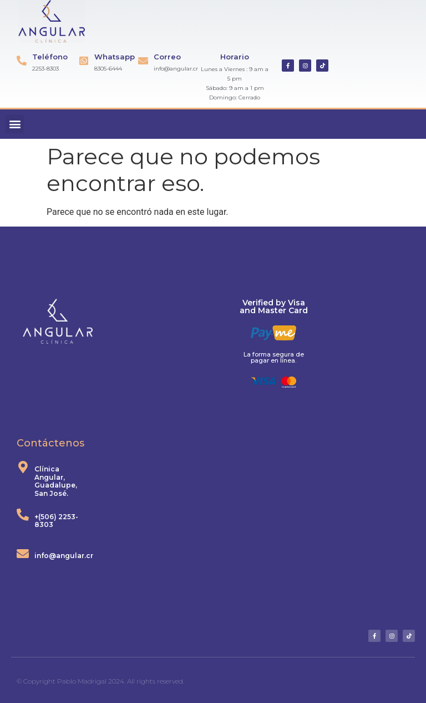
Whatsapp (114, 56)
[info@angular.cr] (23, 554)
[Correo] (143, 61)
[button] (15, 124)
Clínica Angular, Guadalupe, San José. (55, 481)
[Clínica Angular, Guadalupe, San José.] (23, 467)
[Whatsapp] (84, 61)
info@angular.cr (63, 555)
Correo (167, 56)
